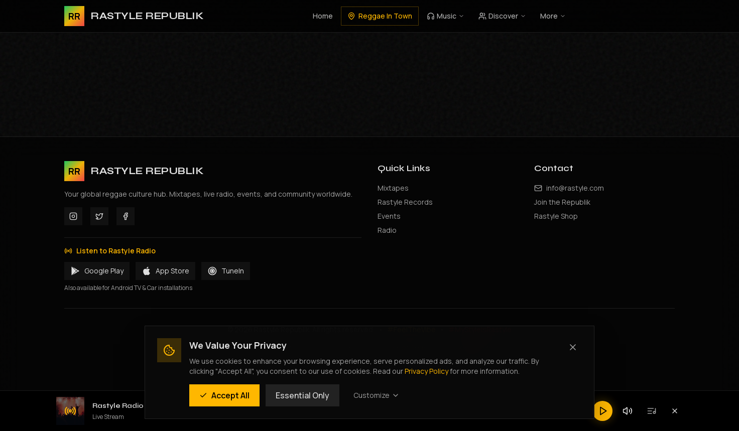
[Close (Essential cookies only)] (573, 347)
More (553, 16)
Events (389, 216)
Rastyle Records (405, 202)
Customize (376, 395)
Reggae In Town (379, 16)
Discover (502, 16)
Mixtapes (393, 188)
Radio (387, 230)
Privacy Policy (426, 371)
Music (445, 16)
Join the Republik (562, 202)
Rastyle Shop (556, 216)
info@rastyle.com (575, 188)
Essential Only (302, 395)
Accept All (224, 395)
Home (323, 16)
